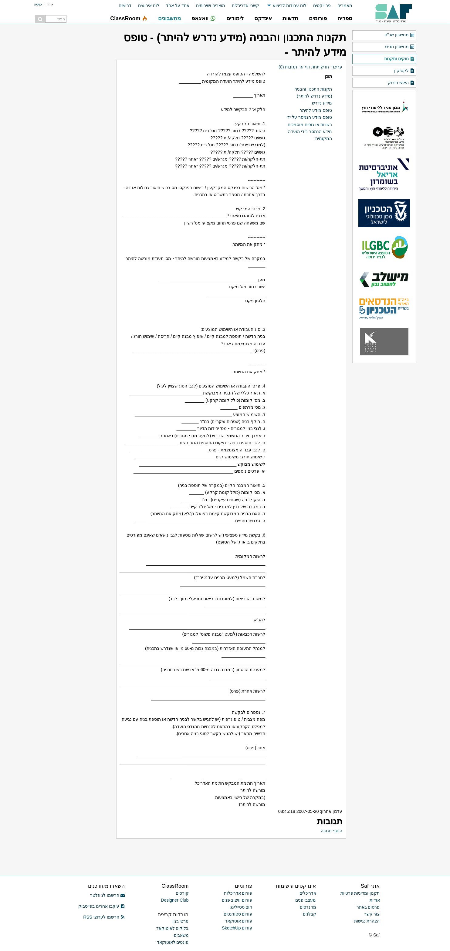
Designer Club (174, 900)
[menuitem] (341, 5)
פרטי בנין (180, 921)
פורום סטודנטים (238, 914)
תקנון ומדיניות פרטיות (360, 893)
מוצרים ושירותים (210, 5)
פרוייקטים (322, 5)
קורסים (182, 893)
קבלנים (309, 914)
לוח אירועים (148, 5)
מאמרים (344, 5)
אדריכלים (307, 893)
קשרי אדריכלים (245, 5)
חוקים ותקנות (399, 59)
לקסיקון (404, 71)
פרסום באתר (368, 907)
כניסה (38, 4)
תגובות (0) (288, 67)
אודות (375, 900)
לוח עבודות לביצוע (289, 5)
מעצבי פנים (305, 900)
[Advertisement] (275, 852)
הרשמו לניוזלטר (107, 895)
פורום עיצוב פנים (237, 900)
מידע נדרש (322, 103)
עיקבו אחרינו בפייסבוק (101, 906)
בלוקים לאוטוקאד (172, 928)
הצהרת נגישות (367, 921)
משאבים (181, 935)
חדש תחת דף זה (314, 67)
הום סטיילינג (241, 907)
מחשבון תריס (399, 47)
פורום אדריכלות (238, 893)
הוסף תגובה (331, 830)
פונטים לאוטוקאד (173, 942)
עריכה (336, 67)
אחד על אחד (177, 5)
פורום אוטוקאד (238, 921)
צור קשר (372, 914)
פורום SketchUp (237, 928)
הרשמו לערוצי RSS (104, 917)
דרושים (125, 5)
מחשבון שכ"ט (399, 35)
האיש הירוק (401, 83)
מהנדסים (308, 907)
